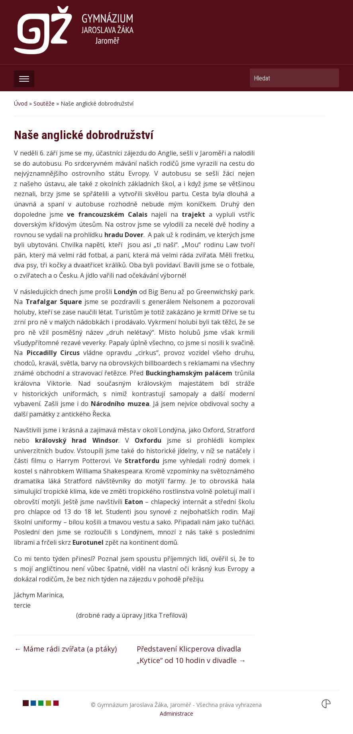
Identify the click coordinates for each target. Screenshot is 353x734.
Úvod (20, 103)
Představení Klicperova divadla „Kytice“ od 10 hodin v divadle (191, 654)
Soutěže (44, 103)
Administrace (176, 713)
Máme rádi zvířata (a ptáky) (65, 649)
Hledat (329, 78)
